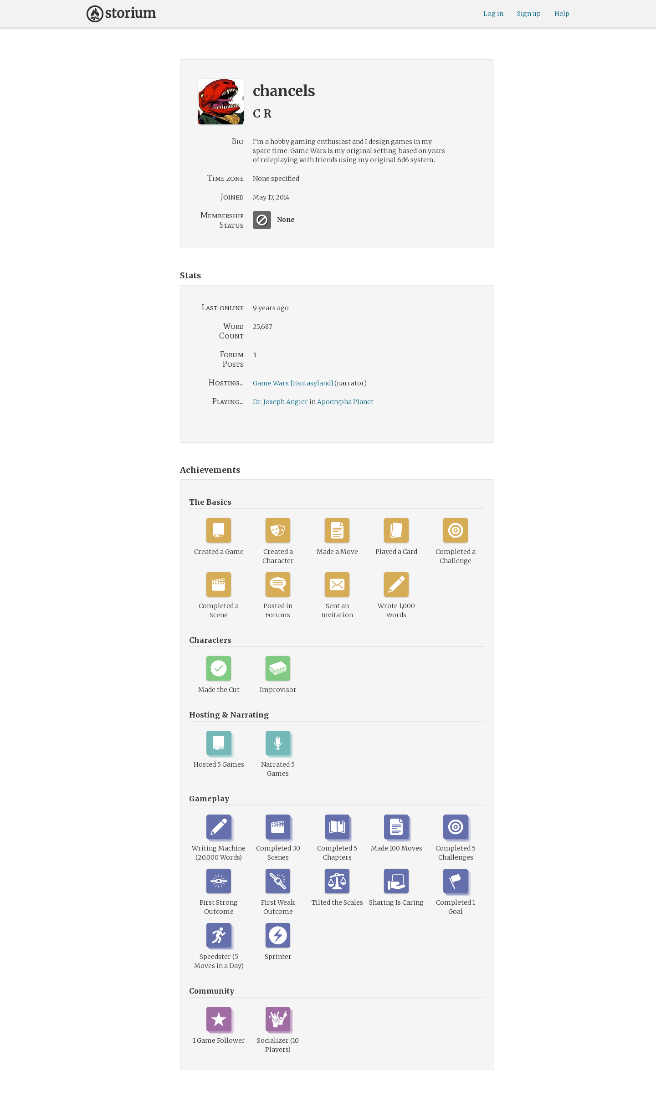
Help (561, 14)
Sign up (529, 14)
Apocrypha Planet (345, 402)
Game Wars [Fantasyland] (293, 383)
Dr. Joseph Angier (280, 402)
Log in (493, 14)
